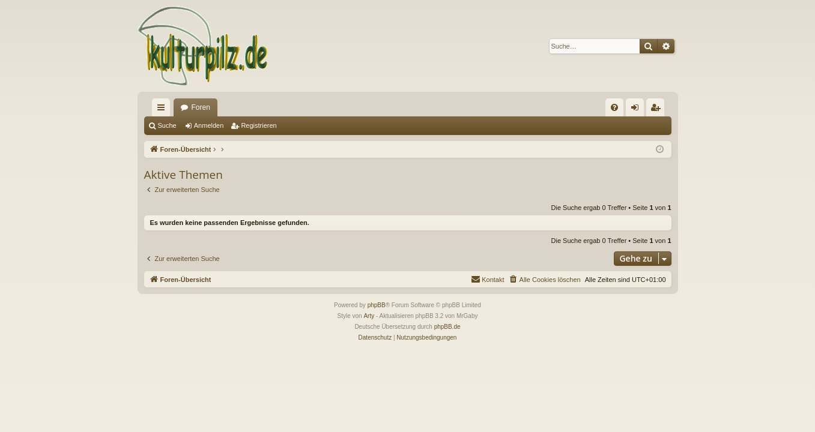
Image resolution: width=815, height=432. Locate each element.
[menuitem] (614, 107)
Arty (368, 316)
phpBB (377, 305)
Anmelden (209, 125)
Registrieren (258, 125)
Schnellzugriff (163, 109)
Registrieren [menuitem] (657, 109)
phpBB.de (447, 326)
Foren (201, 107)
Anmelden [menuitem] (637, 109)
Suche (167, 125)
